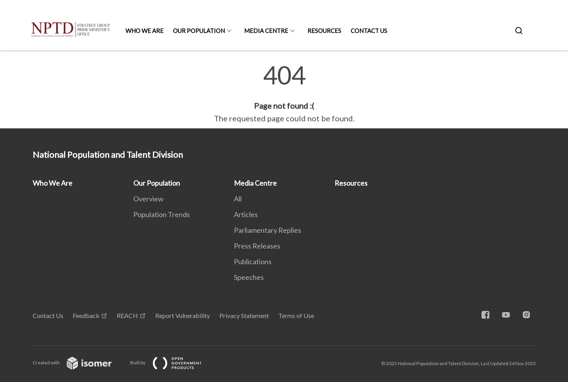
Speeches (249, 277)
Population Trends (161, 214)
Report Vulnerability (182, 315)
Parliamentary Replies (267, 230)
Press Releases (257, 245)
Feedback (86, 315)
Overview (148, 198)
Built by (172, 363)
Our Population (199, 30)
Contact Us (369, 30)
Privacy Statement (244, 315)
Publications (253, 261)
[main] (284, 93)
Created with (78, 363)
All (238, 198)
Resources (324, 30)
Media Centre (266, 30)
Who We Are (144, 30)
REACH (127, 315)
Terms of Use (296, 315)
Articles (246, 214)
